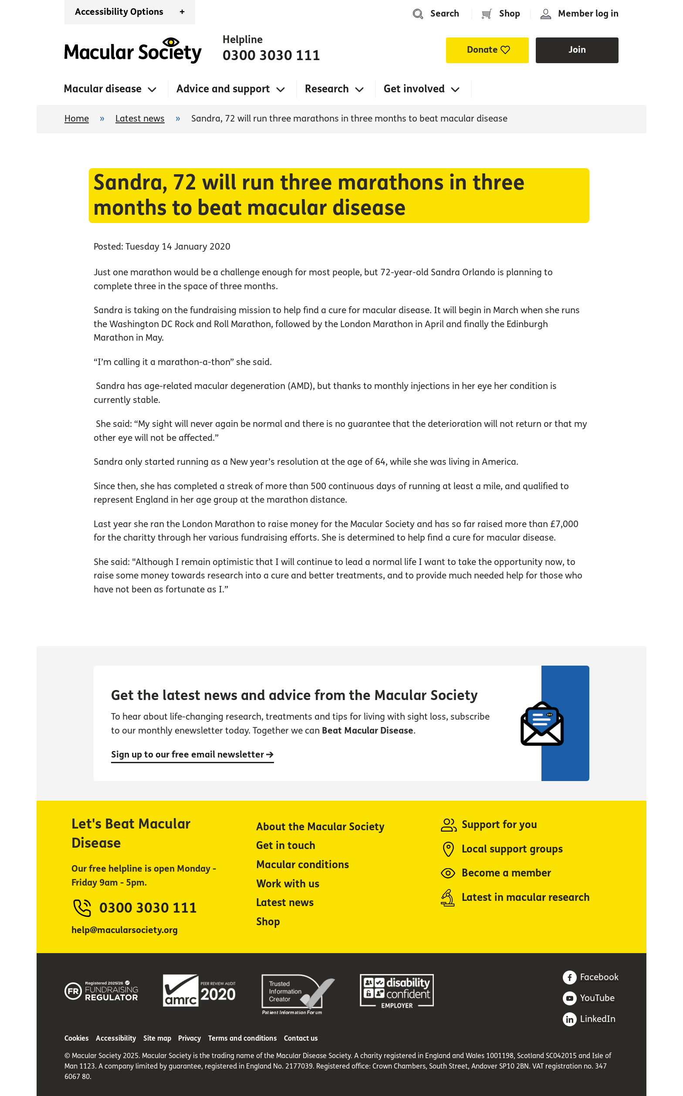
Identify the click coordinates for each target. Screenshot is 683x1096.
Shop (509, 13)
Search (444, 13)
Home (133, 50)
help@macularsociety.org (124, 930)
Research (327, 89)
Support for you (499, 825)
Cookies (76, 1038)
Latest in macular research (526, 897)
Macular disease (103, 89)
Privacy (189, 1038)
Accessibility (116, 1038)
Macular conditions (302, 865)
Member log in (588, 13)
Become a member (506, 873)
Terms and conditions (242, 1038)
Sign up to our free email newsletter (192, 754)
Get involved (414, 89)
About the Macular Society (320, 827)
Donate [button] (482, 49)
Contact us (301, 1038)
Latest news (140, 118)
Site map (157, 1038)
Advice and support (223, 89)
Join (577, 49)
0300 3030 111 (272, 55)
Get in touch (285, 845)
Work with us (287, 884)
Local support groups (512, 849)
